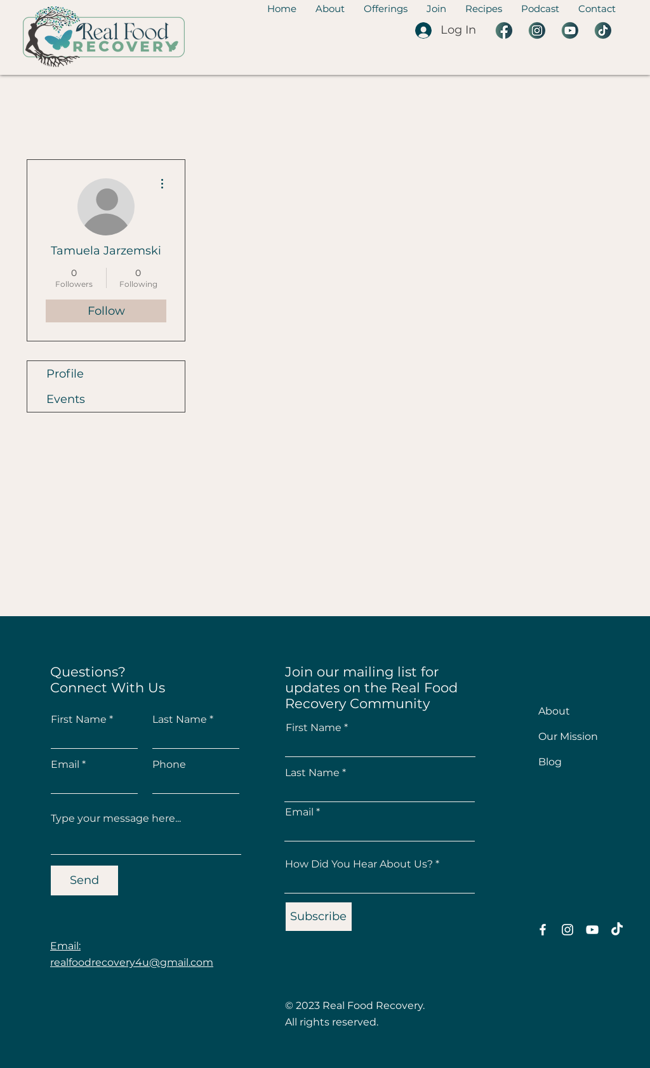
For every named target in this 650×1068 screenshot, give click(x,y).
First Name (79, 720)
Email (65, 765)
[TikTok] (617, 929)
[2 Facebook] (504, 30)
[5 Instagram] (537, 30)
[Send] (84, 880)
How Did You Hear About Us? (359, 864)
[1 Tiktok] (603, 30)
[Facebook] (542, 929)
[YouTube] (592, 929)
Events (65, 399)
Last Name (179, 720)
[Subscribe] (318, 917)
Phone (169, 765)
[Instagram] (567, 929)
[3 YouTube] (570, 30)
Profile (65, 374)
